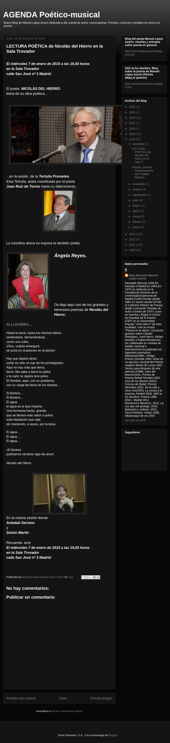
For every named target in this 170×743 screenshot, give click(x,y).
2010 (132, 250)
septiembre (139, 195)
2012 (132, 239)
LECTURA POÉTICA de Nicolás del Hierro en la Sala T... (141, 155)
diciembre (138, 144)
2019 (132, 117)
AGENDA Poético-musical (51, 14)
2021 (132, 112)
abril (135, 211)
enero (136, 227)
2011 (132, 244)
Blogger (113, 735)
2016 (132, 128)
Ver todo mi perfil (135, 420)
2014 (132, 139)
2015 (132, 133)
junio (135, 200)
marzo (136, 216)
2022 (132, 106)
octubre (137, 189)
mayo (136, 205)
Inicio (63, 698)
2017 (132, 123)
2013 (132, 234)
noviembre (139, 184)
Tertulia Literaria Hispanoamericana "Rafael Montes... (142, 172)
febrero (137, 221)
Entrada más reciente (21, 698)
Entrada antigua (101, 698)
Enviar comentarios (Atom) (67, 711)
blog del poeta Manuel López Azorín (143, 277)
